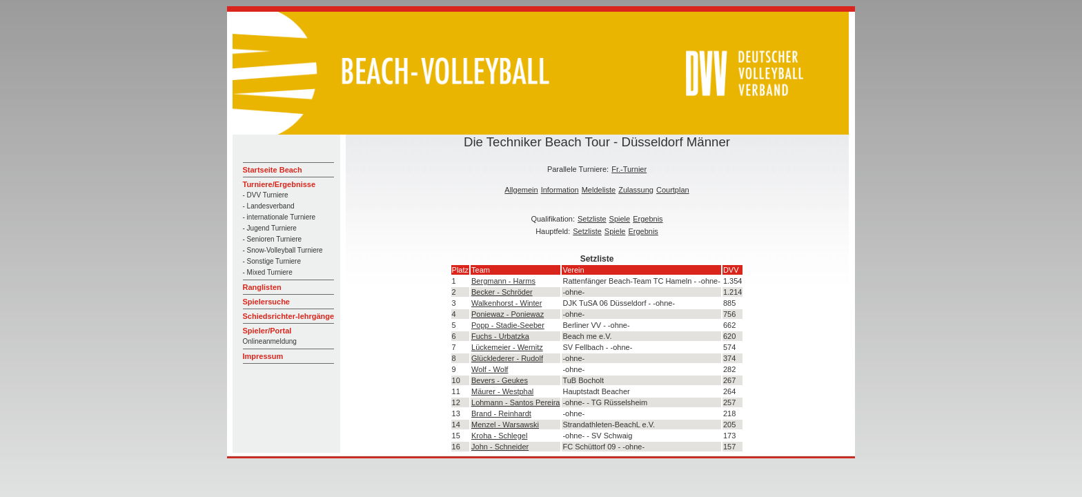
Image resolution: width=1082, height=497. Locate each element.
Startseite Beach (272, 170)
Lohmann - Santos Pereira (515, 402)
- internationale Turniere (279, 217)
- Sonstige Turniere (272, 261)
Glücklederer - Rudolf (507, 358)
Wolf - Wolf (489, 369)
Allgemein (521, 190)
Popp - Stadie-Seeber (507, 325)
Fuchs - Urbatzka (500, 336)
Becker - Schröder (502, 292)
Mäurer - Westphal (502, 391)
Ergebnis (647, 219)
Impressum (263, 356)
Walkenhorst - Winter (506, 303)
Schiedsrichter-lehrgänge (289, 316)
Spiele (620, 219)
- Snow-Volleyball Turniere (283, 250)
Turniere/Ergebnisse (279, 184)
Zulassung (635, 190)
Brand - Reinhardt (501, 413)
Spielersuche (266, 302)
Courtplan (672, 190)
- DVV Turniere (265, 195)
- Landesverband (269, 206)
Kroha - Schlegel (499, 435)
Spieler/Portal (267, 331)
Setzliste (592, 219)
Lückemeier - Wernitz (507, 347)
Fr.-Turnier (629, 169)
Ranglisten (262, 287)
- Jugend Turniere (270, 228)
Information (560, 190)
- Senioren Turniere (272, 239)
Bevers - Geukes (499, 380)
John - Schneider (500, 446)
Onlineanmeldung (270, 341)
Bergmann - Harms (503, 281)
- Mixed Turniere (268, 272)
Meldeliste (599, 190)
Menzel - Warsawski (505, 424)
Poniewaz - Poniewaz (507, 314)
